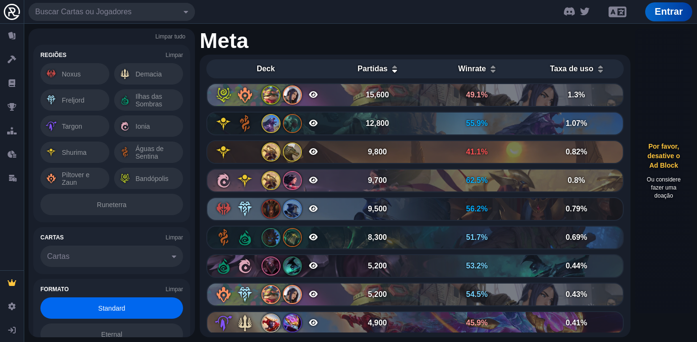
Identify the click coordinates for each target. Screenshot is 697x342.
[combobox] (112, 12)
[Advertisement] (663, 171)
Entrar (669, 11)
